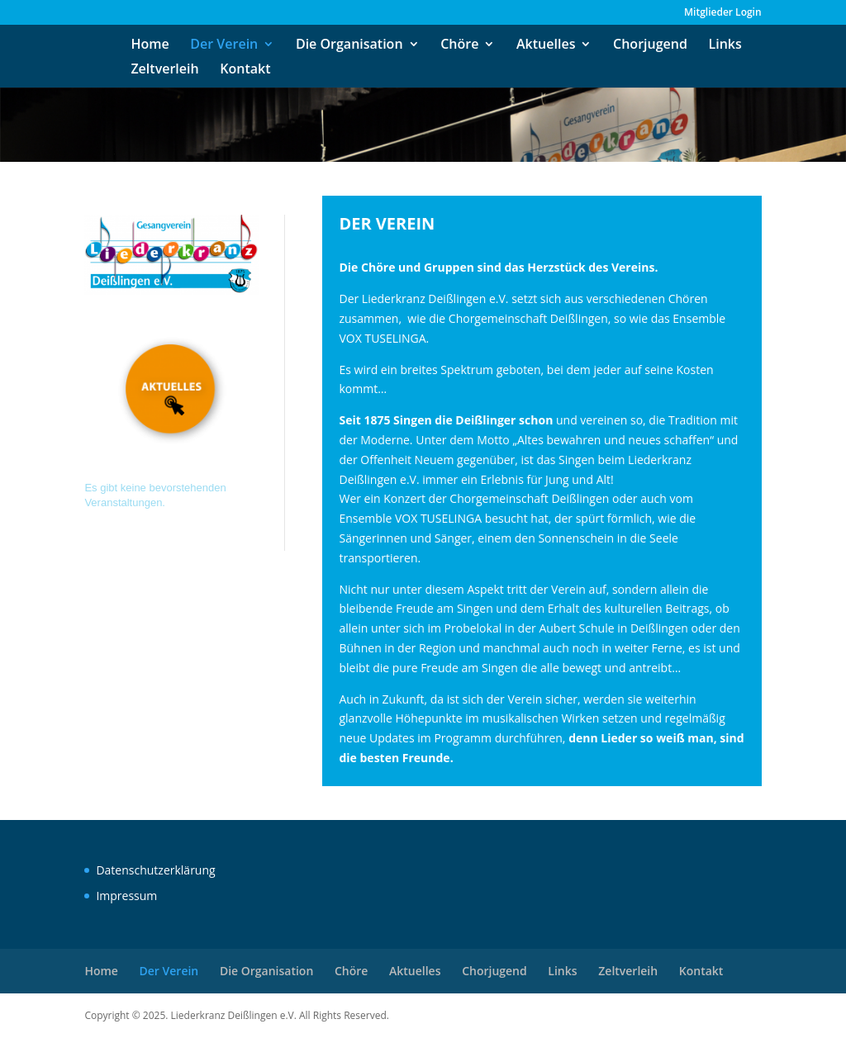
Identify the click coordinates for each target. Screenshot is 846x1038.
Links (725, 45)
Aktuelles (545, 45)
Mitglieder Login (723, 13)
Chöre (459, 45)
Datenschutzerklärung (155, 870)
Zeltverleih (164, 70)
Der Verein (224, 45)
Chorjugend (650, 45)
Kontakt (245, 70)
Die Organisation (349, 45)
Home (150, 45)
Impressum (126, 895)
